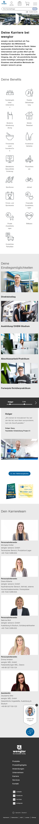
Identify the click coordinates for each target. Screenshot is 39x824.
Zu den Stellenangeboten (19, 473)
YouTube (17, 799)
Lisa (24, 402)
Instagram (18, 803)
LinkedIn (17, 791)
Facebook (17, 795)
